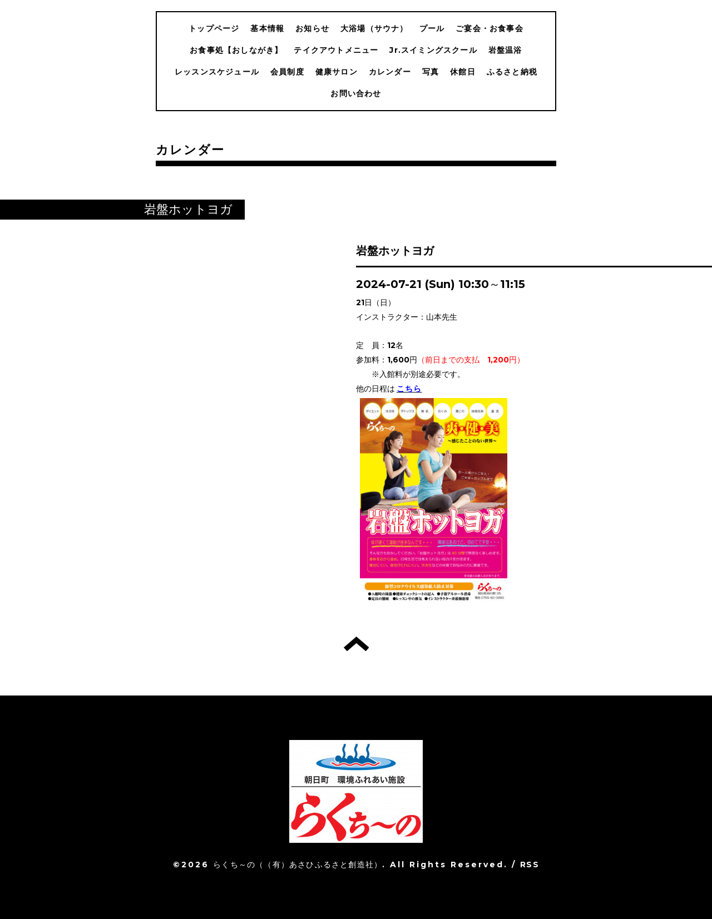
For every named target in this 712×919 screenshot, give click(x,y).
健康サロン (336, 72)
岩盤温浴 (505, 50)
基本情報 (267, 28)
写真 (430, 72)
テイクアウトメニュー (336, 50)
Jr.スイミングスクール (433, 50)
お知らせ (312, 28)
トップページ (214, 28)
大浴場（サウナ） (374, 28)
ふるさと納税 (512, 72)
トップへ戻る (356, 644)
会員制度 (287, 72)
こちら (409, 389)
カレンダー (390, 72)
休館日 (463, 72)
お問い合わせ (355, 93)
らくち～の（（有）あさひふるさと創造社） (297, 865)
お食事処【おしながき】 (236, 50)
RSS (529, 865)
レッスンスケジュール (217, 72)
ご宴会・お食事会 (489, 28)
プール (432, 28)
